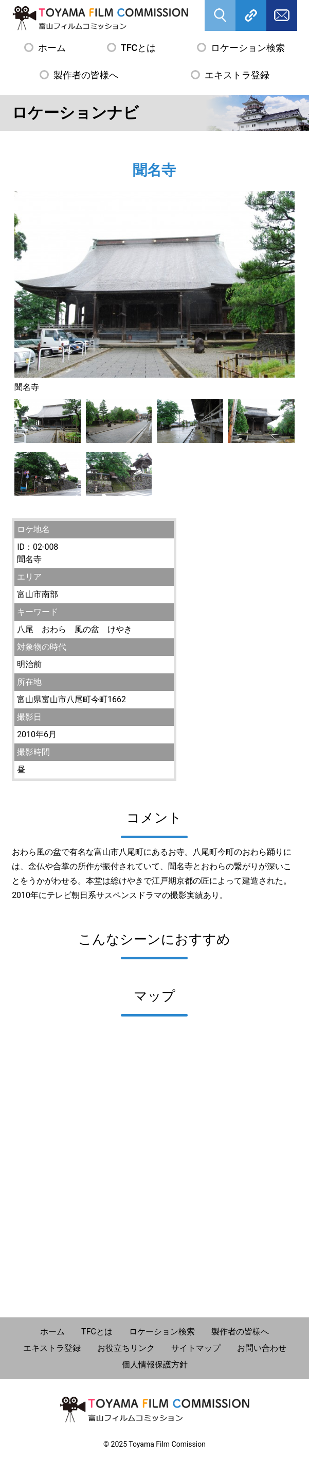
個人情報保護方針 (155, 1364)
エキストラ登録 (237, 75)
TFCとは (138, 47)
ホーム (52, 47)
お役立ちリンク (126, 1348)
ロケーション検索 (248, 47)
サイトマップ (196, 1348)
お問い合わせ (261, 1348)
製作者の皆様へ (85, 75)
